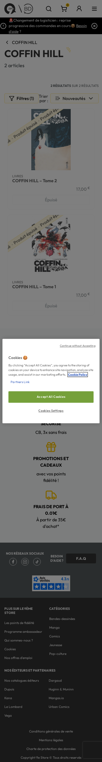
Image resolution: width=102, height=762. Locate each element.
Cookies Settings (50, 411)
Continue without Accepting (77, 346)
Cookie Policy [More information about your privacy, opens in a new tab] (77, 374)
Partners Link (20, 382)
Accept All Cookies (51, 397)
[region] (50, 381)
